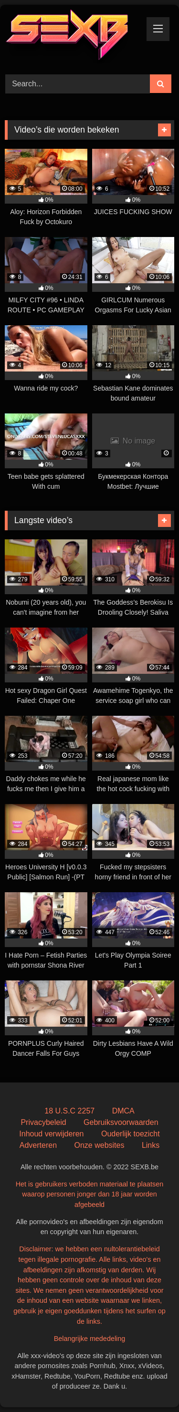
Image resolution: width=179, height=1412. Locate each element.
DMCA (123, 1111)
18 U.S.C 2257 (69, 1111)
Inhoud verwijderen (51, 1134)
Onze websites (99, 1145)
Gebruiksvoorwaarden (121, 1122)
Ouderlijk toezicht (130, 1134)
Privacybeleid (43, 1122)
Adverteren (38, 1145)
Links (150, 1145)
